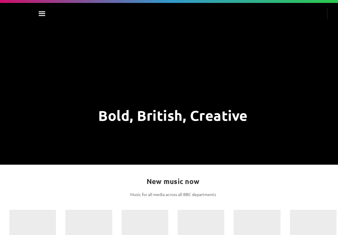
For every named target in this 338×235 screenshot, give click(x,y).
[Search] (42, 13)
